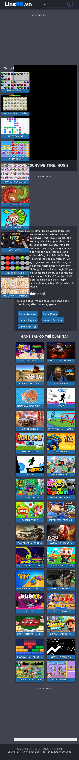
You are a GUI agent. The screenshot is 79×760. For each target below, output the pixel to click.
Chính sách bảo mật (33, 751)
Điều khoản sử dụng (59, 751)
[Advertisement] (39, 39)
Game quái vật (28, 313)
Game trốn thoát (53, 320)
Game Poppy (50, 313)
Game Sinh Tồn (28, 326)
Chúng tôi (13, 751)
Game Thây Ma (28, 320)
